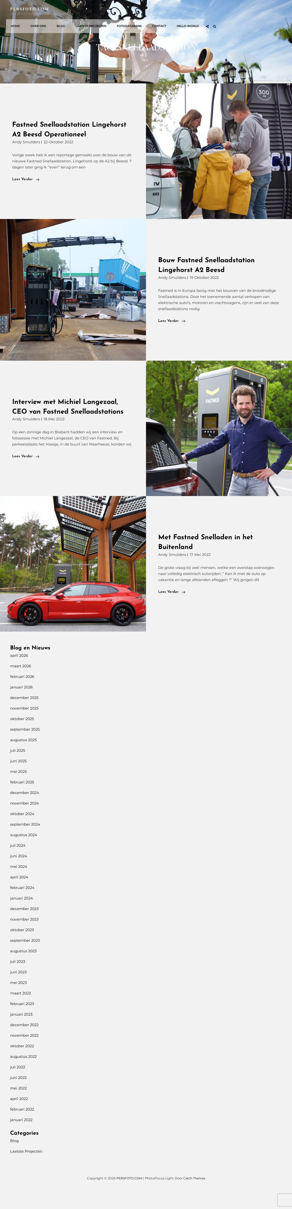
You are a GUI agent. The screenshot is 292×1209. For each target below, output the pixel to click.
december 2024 (24, 812)
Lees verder (25, 189)
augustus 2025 (23, 759)
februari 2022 (22, 1128)
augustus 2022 (23, 1076)
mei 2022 (18, 1107)
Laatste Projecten (163, 11)
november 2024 (24, 822)
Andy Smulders (26, 152)
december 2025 (24, 717)
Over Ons (113, 11)
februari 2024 (22, 907)
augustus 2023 (23, 970)
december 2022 (24, 1044)
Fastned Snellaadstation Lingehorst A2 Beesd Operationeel (56, 134)
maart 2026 (20, 685)
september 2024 (25, 843)
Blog (134, 11)
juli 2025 (17, 770)
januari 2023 (21, 1033)
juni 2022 (18, 1097)
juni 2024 (18, 875)
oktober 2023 (22, 949)
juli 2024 (18, 865)
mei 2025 (18, 791)
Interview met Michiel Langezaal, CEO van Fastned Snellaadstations (71, 421)
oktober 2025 (22, 738)
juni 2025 (18, 780)
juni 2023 (18, 991)
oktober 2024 (22, 833)
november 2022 (24, 1055)
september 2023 (25, 960)
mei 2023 (18, 1002)
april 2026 (19, 675)
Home (91, 11)
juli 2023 (17, 981)
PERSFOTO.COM (30, 8)
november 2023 (24, 938)
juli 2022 (17, 1086)
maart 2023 (20, 1012)
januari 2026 (21, 706)
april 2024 (19, 896)
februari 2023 (22, 1023)
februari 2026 (22, 696)
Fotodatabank (200, 11)
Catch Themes (195, 1197)
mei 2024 (18, 886)
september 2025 (25, 748)
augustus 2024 (23, 854)
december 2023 (24, 928)
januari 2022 (21, 1139)
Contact (229, 11)
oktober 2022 (22, 1065)
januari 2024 (21, 917)
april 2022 (19, 1118)
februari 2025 (22, 801)
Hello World (256, 11)
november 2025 (24, 727)
